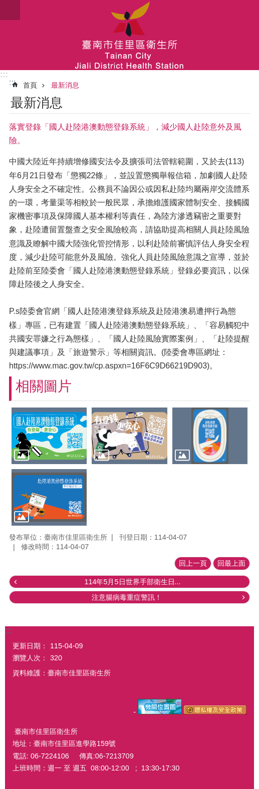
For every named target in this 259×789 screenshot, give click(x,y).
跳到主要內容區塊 (5, 5)
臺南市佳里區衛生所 (129, 35)
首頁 (30, 85)
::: (4, 74)
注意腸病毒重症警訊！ (127, 597)
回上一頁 (193, 563)
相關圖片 (44, 386)
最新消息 (65, 85)
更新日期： (30, 646)
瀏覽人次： (30, 658)
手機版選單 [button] (10, 10)
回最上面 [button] (231, 563)
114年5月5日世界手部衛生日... (132, 582)
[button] (49, 436)
